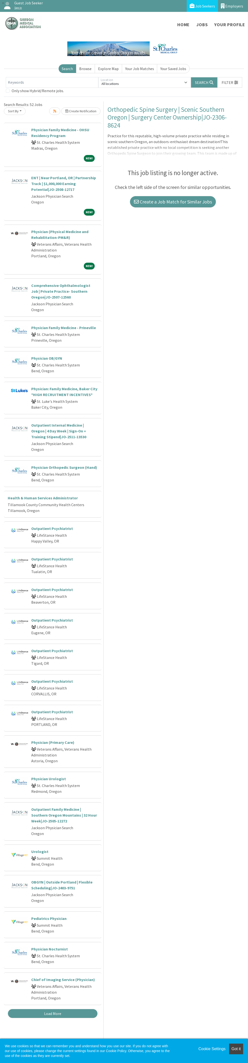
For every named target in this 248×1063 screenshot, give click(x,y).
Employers (232, 6)
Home (183, 24)
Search (67, 68)
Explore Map (108, 68)
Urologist (39, 851)
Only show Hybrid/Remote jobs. (38, 90)
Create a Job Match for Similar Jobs (173, 202)
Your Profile (229, 24)
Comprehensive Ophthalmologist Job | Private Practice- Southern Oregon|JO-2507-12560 (60, 291)
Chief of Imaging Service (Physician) (63, 979)
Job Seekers (202, 6)
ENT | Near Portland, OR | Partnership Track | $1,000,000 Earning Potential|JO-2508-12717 (63, 183)
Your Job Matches (139, 68)
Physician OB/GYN (46, 358)
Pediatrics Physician (49, 918)
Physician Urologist (48, 778)
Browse (85, 68)
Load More (52, 1013)
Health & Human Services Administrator (43, 497)
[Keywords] (52, 82)
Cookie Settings (211, 1049)
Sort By (13, 111)
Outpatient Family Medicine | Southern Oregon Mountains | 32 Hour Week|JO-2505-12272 (64, 815)
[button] (229, 82)
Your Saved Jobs (173, 68)
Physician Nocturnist (49, 949)
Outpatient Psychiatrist (52, 528)
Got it (236, 1049)
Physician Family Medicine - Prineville (63, 327)
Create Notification (80, 111)
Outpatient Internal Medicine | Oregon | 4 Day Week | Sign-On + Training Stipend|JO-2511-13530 (58, 431)
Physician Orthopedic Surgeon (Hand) (64, 467)
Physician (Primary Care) (52, 742)
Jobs (202, 24)
